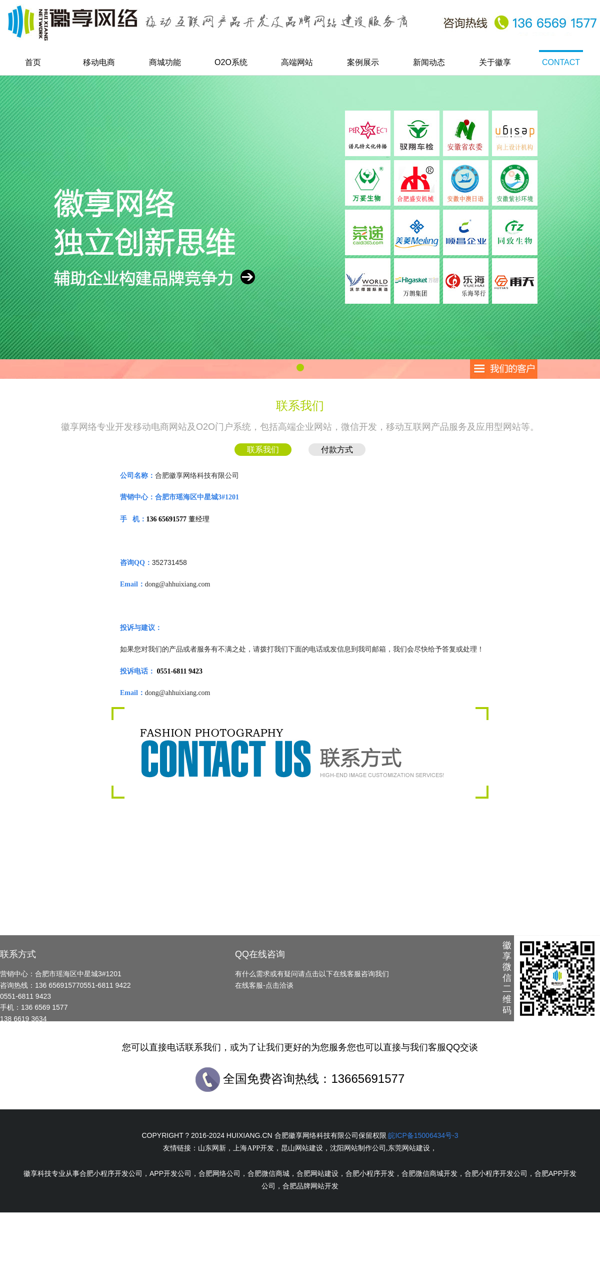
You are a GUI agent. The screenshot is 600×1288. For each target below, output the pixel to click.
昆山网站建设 (302, 1148)
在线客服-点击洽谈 (264, 985)
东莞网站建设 (409, 1148)
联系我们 (263, 449)
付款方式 (337, 449)
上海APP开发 (253, 1148)
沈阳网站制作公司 (358, 1148)
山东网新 (212, 1148)
